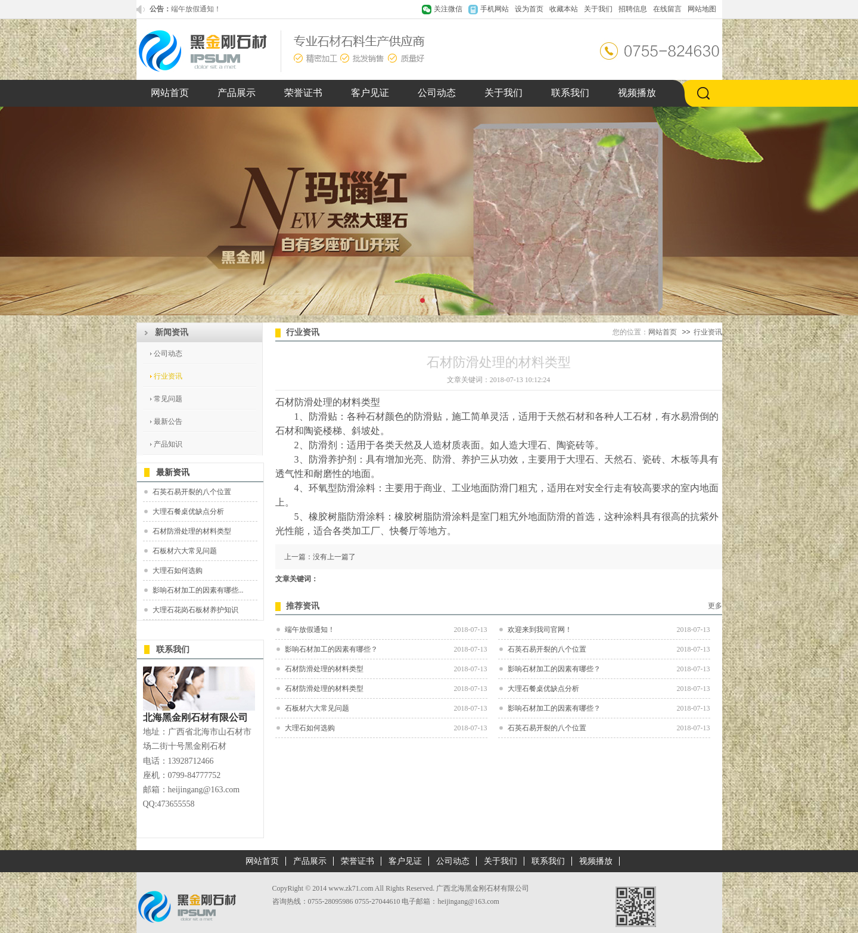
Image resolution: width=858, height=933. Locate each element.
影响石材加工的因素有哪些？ (331, 649)
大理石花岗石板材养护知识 (195, 610)
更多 (715, 606)
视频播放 (637, 93)
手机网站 (494, 9)
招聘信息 (632, 9)
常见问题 (168, 399)
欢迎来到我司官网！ (540, 629)
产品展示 (236, 93)
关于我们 (598, 9)
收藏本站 (563, 9)
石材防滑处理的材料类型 (192, 531)
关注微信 (448, 9)
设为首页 (529, 9)
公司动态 (437, 93)
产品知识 (168, 444)
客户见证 (370, 93)
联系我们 (570, 93)
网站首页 (170, 93)
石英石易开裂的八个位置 (192, 492)
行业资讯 (168, 376)
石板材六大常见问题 (185, 551)
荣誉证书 (303, 93)
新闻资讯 (171, 332)
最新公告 (168, 421)
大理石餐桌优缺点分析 (188, 511)
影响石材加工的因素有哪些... (198, 590)
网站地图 (702, 9)
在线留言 (667, 9)
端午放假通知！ (196, 9)
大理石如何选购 (178, 570)
